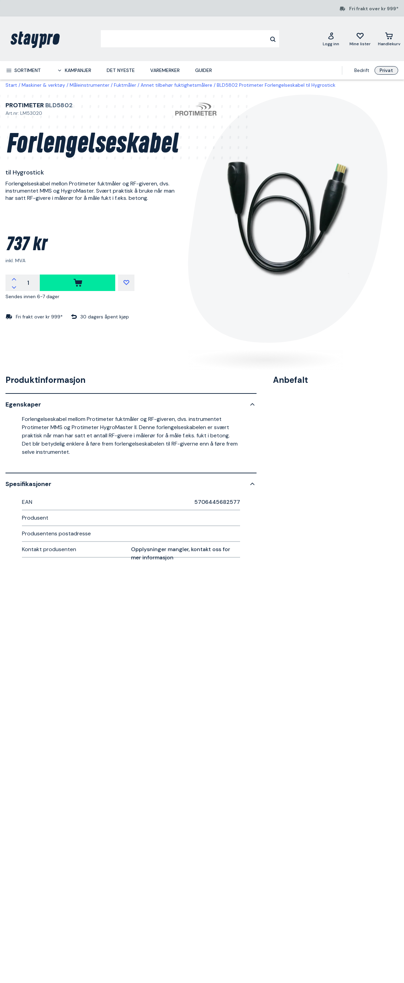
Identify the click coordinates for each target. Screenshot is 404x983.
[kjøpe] (77, 283)
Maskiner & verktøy (43, 85)
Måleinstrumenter (89, 85)
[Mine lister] (360, 39)
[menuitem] (23, 70)
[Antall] (28, 283)
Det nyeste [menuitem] (121, 70)
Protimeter (24, 105)
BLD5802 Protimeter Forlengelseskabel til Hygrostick (276, 85)
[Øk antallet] (14, 279)
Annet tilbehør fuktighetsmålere (176, 85)
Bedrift (361, 70)
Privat (386, 70)
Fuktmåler (125, 85)
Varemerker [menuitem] (165, 70)
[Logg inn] (331, 39)
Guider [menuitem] (203, 70)
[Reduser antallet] (14, 287)
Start (11, 85)
